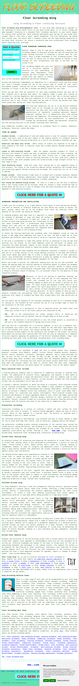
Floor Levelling (13, 636)
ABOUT (60, 13)
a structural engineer (40, 68)
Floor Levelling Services (57, 651)
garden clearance (47, 565)
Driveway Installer (21, 653)
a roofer (51, 561)
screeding (52, 92)
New (17, 671)
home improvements (43, 563)
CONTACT (65, 13)
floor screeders (24, 359)
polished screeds (70, 486)
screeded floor (18, 223)
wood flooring (46, 567)
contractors (30, 110)
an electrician (24, 565)
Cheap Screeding (28, 638)
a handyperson (33, 561)
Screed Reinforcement (11, 643)
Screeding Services (30, 671)
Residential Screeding (33, 651)
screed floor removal (10, 541)
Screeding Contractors (11, 649)
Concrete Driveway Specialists (43, 653)
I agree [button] (46, 680)
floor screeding (70, 361)
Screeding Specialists (67, 643)
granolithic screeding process (17, 424)
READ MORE (56, 430)
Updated (22, 671)
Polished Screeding (53, 640)
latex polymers (24, 160)
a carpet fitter (13, 561)
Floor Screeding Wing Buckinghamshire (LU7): (20, 28)
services (5, 365)
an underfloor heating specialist (48, 559)
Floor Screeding (18, 640)
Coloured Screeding (48, 636)
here (61, 631)
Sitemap (3, 671)
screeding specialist (49, 32)
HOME (49, 13)
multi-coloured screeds (68, 384)
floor (12, 40)
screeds (21, 502)
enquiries (8, 571)
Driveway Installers (65, 653)
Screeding (34, 647)
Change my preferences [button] (63, 680)
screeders (19, 126)
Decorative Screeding (10, 638)
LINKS (54, 13)
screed (60, 84)
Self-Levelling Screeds (30, 636)
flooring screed (26, 140)
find (8, 614)
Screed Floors (49, 643)
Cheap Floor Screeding (32, 649)
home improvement (22, 569)
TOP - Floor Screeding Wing (12, 656)
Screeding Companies (10, 645)
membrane (40, 243)
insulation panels (50, 264)
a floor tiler (25, 567)
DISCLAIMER (73, 13)
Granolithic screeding (11, 409)
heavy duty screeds (43, 146)
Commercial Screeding (46, 638)
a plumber (22, 563)
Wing (36, 350)
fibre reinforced (63, 185)
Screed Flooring (69, 640)
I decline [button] (53, 680)
